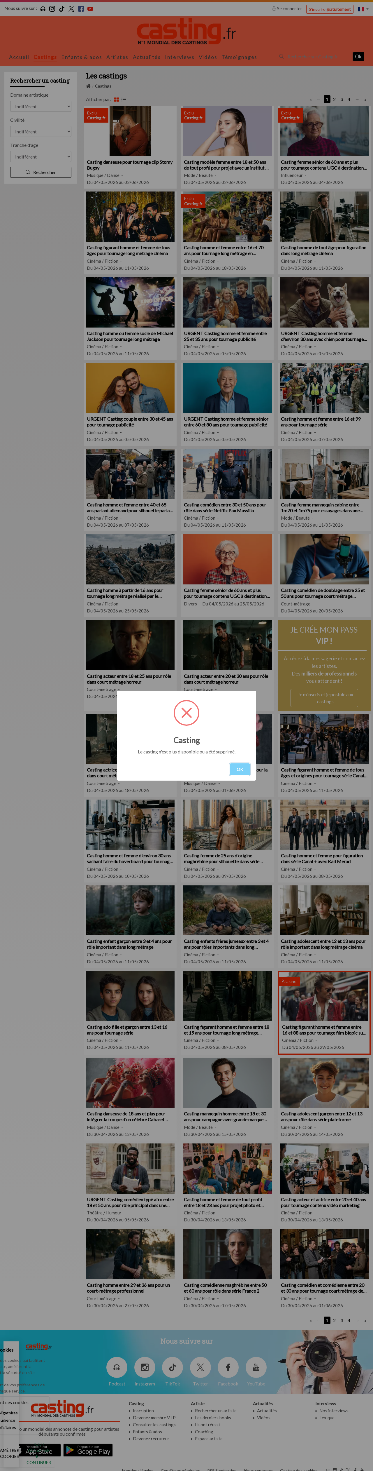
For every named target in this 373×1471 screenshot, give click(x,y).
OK (240, 769)
